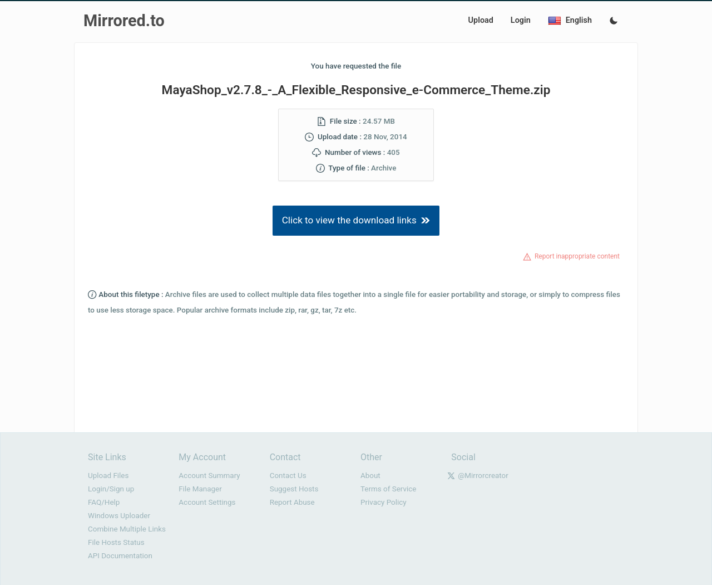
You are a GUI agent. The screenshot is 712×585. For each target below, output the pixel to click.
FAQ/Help (104, 502)
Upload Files (108, 475)
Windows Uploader (119, 515)
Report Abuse (292, 502)
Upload (480, 20)
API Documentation (120, 556)
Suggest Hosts (294, 489)
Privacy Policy (383, 502)
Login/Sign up (111, 489)
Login (521, 20)
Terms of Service (388, 489)
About (370, 475)
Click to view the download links (356, 220)
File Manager (200, 489)
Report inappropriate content (577, 256)
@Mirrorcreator (483, 475)
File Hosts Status (116, 542)
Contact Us (288, 475)
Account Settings (207, 502)
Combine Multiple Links (127, 529)
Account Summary (209, 475)
